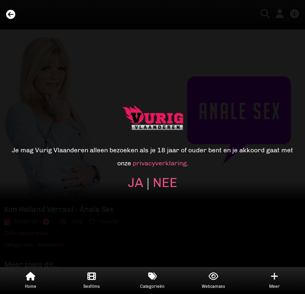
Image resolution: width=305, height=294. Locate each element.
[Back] (10, 14)
